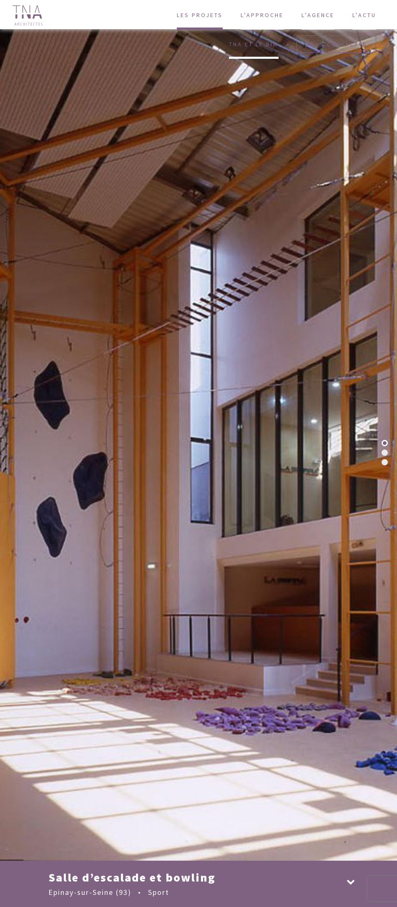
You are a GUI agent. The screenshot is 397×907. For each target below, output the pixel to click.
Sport (158, 892)
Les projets (200, 15)
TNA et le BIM (254, 44)
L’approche (262, 15)
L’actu (364, 15)
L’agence (318, 15)
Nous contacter (336, 44)
